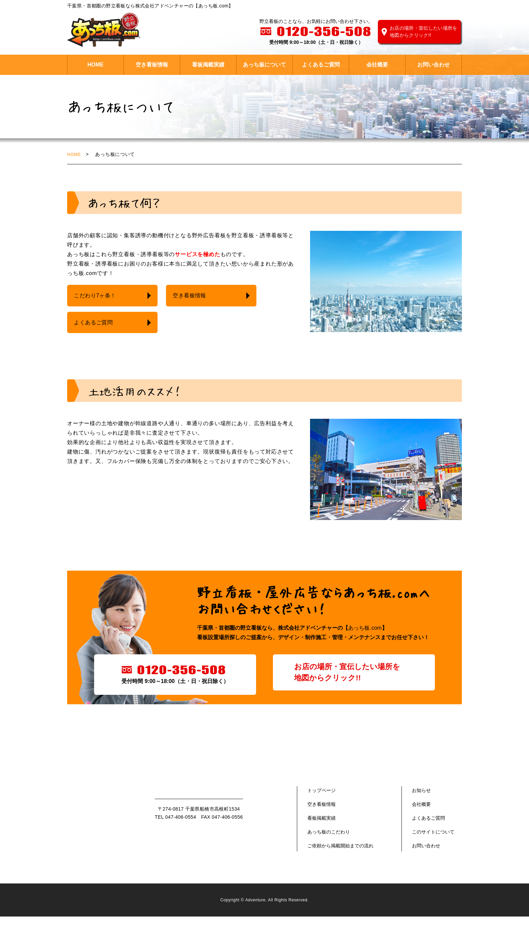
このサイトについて (433, 843)
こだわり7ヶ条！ (96, 296)
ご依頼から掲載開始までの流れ (340, 857)
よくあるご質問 (321, 64)
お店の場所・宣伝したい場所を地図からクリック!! (423, 31)
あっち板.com (365, 639)
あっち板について (264, 64)
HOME (95, 64)
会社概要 (377, 64)
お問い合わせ (433, 64)
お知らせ (421, 801)
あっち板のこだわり (328, 843)
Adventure (255, 911)
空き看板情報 (152, 64)
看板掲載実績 (208, 64)
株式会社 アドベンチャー (103, 30)
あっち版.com (106, 816)
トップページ (321, 801)
